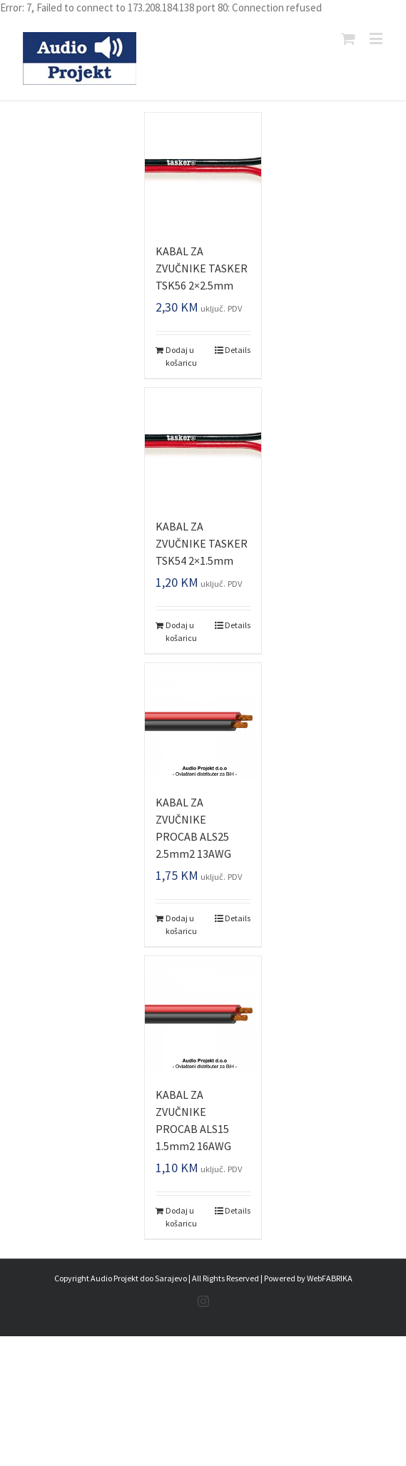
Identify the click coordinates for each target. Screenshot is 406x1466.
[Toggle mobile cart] (348, 38)
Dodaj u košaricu (181, 356)
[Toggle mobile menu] (377, 38)
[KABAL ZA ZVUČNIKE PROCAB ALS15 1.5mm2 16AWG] (202, 1014)
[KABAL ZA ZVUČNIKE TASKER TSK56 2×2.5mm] (202, 170)
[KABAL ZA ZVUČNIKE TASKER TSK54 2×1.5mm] (202, 445)
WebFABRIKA (329, 1278)
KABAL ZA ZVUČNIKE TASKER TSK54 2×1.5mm (202, 543)
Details (237, 349)
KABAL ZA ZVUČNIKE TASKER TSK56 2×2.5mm (202, 268)
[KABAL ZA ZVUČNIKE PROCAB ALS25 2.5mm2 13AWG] (202, 721)
